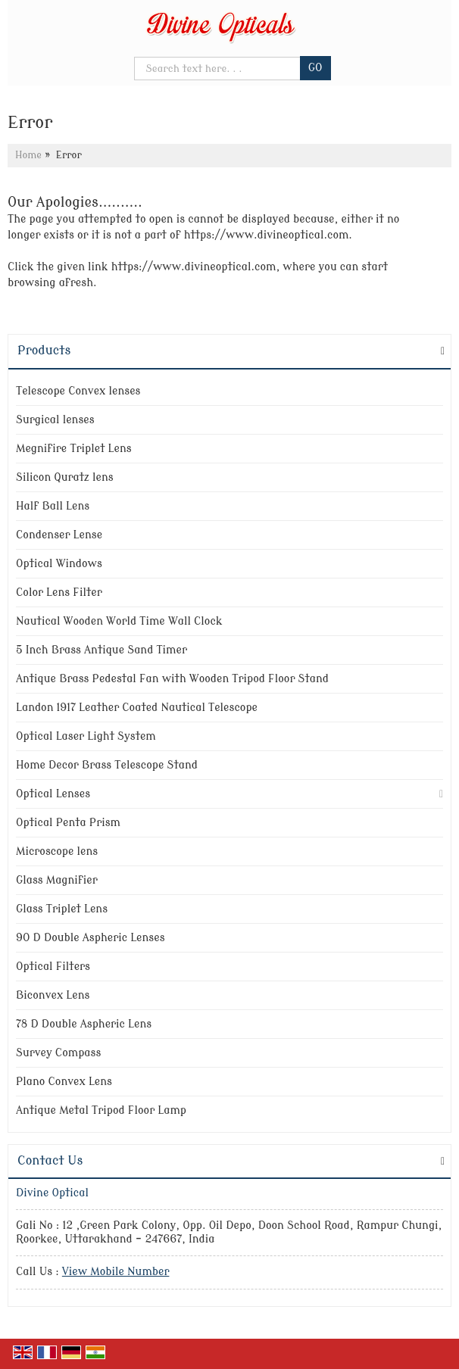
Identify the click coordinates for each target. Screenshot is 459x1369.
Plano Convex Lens (64, 1081)
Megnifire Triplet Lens (74, 448)
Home (28, 155)
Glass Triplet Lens (62, 909)
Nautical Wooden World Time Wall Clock (119, 621)
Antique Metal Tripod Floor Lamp (101, 1110)
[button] (116, 1271)
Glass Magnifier (57, 880)
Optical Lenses (53, 794)
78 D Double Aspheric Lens (83, 1024)
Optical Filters (53, 966)
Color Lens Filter (59, 592)
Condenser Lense (59, 535)
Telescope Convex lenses (78, 391)
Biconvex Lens (52, 995)
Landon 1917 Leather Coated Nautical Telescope (137, 707)
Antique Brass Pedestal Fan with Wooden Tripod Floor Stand (172, 678)
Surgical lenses (55, 420)
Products (43, 350)
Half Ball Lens (52, 506)
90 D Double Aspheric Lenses (90, 937)
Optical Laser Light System (86, 736)
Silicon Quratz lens (65, 477)
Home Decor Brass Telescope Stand (107, 765)
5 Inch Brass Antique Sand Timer (101, 650)
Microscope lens (57, 851)
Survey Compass (58, 1053)
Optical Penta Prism (68, 822)
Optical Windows (59, 563)
